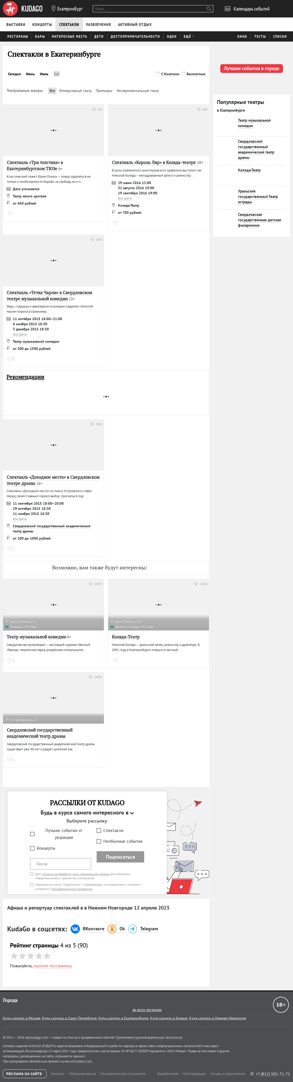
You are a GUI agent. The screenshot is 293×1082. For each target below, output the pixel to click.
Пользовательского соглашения (72, 889)
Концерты (46, 848)
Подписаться (120, 857)
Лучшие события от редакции (64, 834)
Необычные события (122, 841)
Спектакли (113, 830)
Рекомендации (25, 377)
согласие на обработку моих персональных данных (75, 874)
